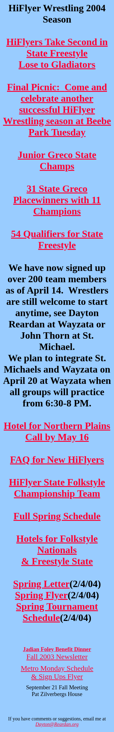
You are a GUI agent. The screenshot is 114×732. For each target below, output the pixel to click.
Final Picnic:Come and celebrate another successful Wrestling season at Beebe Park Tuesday (57, 109)
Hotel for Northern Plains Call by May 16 (57, 431)
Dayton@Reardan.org (57, 724)
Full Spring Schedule (56, 515)
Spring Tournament (57, 612)
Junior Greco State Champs (57, 160)
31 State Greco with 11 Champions (57, 200)
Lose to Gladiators (57, 64)
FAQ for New (57, 459)
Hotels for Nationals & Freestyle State (57, 550)
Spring (41, 583)
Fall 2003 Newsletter (57, 657)
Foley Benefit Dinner (57, 649)
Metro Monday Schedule (57, 668)
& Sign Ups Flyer (57, 676)
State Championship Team (57, 488)
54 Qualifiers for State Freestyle (57, 239)
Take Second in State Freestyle (57, 47)
